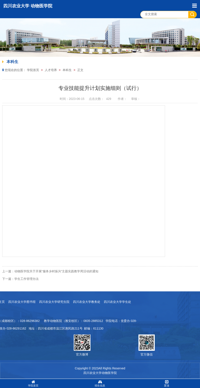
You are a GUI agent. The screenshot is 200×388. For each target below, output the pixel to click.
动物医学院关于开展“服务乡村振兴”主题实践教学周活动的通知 (56, 271)
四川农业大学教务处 (36, 302)
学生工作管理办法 (26, 279)
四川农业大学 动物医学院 (27, 5)
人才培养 (51, 70)
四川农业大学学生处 (66, 302)
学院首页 (33, 70)
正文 (80, 70)
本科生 (67, 70)
